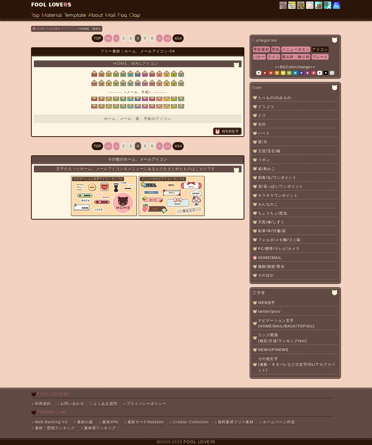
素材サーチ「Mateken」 (292, 5)
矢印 (262, 124)
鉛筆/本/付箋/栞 (272, 231)
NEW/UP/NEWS (273, 350)
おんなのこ (268, 204)
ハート (264, 133)
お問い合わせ (72, 404)
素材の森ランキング (301, 5)
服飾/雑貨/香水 (271, 266)
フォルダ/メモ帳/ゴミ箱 (279, 240)
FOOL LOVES (51, 4)
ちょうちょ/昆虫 (272, 213)
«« (108, 38)
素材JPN (319, 5)
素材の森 (85, 422)
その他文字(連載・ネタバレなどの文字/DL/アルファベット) (296, 364)
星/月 (262, 142)
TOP (97, 38)
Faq (122, 15)
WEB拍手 (230, 131)
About (95, 15)
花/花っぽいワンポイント (280, 186)
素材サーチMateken (146, 422)
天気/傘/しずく (271, 222)
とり (262, 115)
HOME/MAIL (270, 258)
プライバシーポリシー (147, 404)
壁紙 (276, 49)
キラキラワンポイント (278, 195)
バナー (259, 57)
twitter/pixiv (269, 311)
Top (35, 15)
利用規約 (43, 404)
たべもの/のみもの (274, 98)
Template (75, 15)
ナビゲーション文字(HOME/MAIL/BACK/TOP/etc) (286, 323)
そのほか (266, 275)
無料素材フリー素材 (236, 422)
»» (167, 38)
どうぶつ (266, 106)
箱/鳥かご (266, 169)
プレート (320, 57)
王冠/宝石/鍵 (269, 151)
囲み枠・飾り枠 (296, 57)
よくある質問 (105, 404)
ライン (274, 57)
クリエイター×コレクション (328, 5)
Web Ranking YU (283, 5)
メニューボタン (296, 49)
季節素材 (261, 49)
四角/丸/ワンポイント (277, 177)
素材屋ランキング (310, 5)
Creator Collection (190, 422)
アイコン (320, 49)
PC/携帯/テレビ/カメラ (279, 249)
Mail (110, 15)
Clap (134, 15)
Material (52, 15)
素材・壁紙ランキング (336, 5)
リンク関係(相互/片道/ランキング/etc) (282, 338)
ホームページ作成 (279, 422)
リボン (264, 160)
